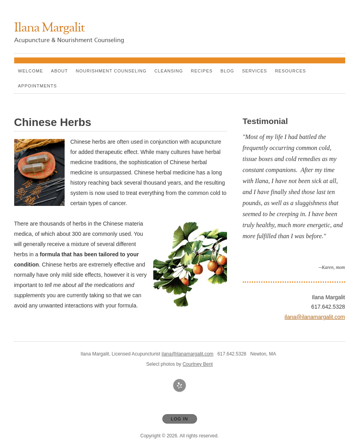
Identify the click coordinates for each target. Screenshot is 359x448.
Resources (290, 70)
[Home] (49, 29)
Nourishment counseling (111, 70)
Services (254, 70)
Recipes (201, 70)
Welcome (30, 70)
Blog (227, 70)
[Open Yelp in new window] (180, 386)
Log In (179, 419)
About (59, 70)
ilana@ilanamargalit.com (315, 317)
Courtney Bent (197, 364)
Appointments (37, 85)
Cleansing (168, 70)
